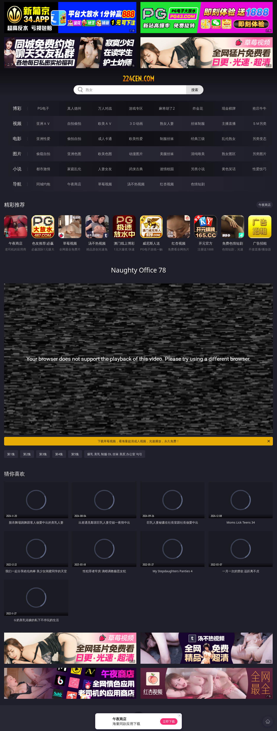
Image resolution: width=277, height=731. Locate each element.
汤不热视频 (136, 184)
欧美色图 (105, 153)
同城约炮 (43, 184)
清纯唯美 (198, 153)
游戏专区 (136, 108)
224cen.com (138, 78)
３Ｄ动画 (136, 123)
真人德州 (74, 108)
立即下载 (169, 721)
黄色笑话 (229, 169)
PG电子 (43, 108)
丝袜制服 (198, 123)
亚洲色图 (74, 153)
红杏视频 (167, 184)
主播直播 (229, 123)
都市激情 (43, 169)
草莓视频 (105, 184)
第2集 (27, 454)
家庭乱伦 (74, 169)
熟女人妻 (167, 123)
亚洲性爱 (43, 138)
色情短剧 (198, 184)
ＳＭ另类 (259, 123)
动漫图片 (136, 153)
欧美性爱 (136, 138)
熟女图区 (229, 153)
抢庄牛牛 (259, 108)
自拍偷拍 (74, 123)
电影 (17, 138)
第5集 (75, 454)
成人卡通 (105, 138)
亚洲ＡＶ (43, 123)
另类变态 (259, 138)
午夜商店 (74, 184)
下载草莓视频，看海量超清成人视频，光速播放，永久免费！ (184, 441)
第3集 (43, 454)
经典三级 (198, 138)
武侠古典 (136, 169)
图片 (17, 154)
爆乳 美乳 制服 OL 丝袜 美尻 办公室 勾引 (114, 454)
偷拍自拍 (74, 138)
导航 (17, 184)
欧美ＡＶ (105, 123)
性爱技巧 (259, 169)
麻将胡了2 (167, 108)
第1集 (11, 454)
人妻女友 (105, 169)
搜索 (194, 89)
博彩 (17, 108)
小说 (17, 169)
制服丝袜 (167, 138)
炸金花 (198, 108)
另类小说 (198, 169)
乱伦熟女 (229, 138)
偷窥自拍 (43, 153)
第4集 (59, 454)
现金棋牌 (229, 108)
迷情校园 (167, 169)
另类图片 (259, 153)
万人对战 (105, 108)
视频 (17, 123)
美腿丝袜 (167, 153)
